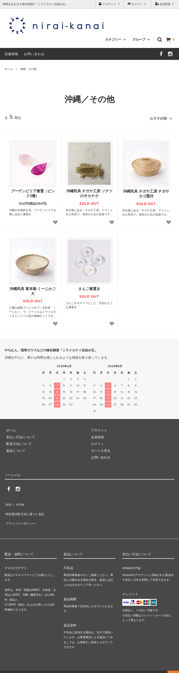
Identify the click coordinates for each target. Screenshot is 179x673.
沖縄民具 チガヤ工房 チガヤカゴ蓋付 (146, 192)
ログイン (137, 4)
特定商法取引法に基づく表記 (25, 509)
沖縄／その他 (28, 69)
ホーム (9, 69)
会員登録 (165, 4)
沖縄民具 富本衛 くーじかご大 (33, 289)
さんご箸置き (89, 287)
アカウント (109, 4)
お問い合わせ (34, 54)
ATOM (18, 502)
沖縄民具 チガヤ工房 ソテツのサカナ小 (89, 192)
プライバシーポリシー (21, 515)
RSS (8, 502)
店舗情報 (11, 54)
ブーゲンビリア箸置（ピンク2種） (33, 192)
